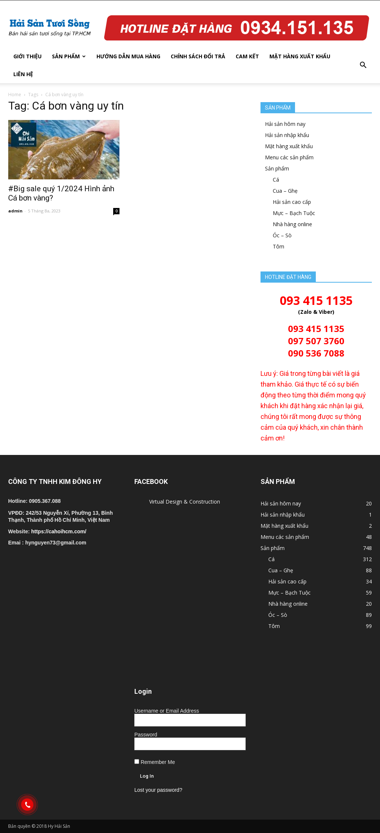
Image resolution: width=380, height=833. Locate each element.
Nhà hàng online (292, 224)
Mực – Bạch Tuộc (294, 213)
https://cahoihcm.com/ (58, 531)
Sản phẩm (69, 56)
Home (14, 94)
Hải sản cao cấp (292, 201)
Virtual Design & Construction (184, 501)
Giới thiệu (27, 56)
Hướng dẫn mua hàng (128, 56)
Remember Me (154, 762)
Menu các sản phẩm (289, 157)
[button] (363, 65)
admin (15, 211)
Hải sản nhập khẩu (287, 135)
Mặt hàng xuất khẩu (299, 56)
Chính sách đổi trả (198, 56)
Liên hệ (23, 74)
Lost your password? (158, 790)
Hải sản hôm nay (285, 123)
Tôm (278, 246)
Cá (276, 179)
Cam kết (247, 56)
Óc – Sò (282, 235)
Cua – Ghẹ (285, 190)
